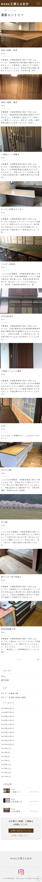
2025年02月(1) (7, 744)
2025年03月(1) (7, 740)
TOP (5, 10)
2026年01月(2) (7, 720)
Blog (3, 676)
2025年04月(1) (7, 736)
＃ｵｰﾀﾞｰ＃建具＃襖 (9, 693)
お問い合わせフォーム (21, 831)
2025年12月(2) (7, 724)
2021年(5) (5, 760)
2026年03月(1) (7, 712)
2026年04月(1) (7, 708)
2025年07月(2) (7, 732)
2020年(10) (6, 764)
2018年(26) (6, 772)
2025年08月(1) (7, 728)
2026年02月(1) (7, 716)
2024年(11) (6, 748)
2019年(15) (6, 768)
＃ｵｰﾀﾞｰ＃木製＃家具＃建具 (13, 697)
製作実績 (5, 680)
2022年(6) (5, 756)
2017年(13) (6, 776)
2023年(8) (5, 752)
